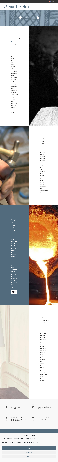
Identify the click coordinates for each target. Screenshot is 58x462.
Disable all (29, 452)
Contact (23, 1)
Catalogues (38, 1)
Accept (29, 448)
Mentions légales (24, 459)
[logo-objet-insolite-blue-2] (16, 6)
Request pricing (30, 1)
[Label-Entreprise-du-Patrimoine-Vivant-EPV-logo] (14, 292)
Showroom (45, 1)
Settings (29, 456)
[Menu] (53, 7)
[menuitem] (17, 1)
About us (17, 1)
